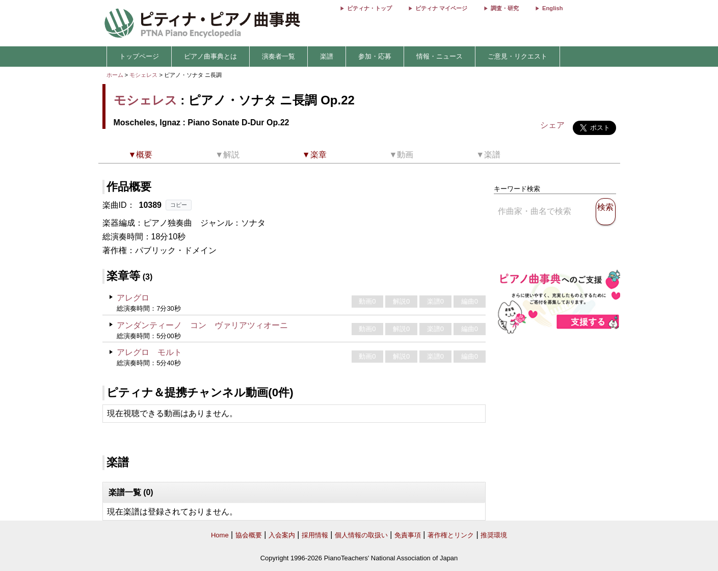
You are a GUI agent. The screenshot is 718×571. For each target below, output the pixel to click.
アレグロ (133, 297)
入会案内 (282, 535)
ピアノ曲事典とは (210, 56)
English (552, 8)
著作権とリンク (451, 535)
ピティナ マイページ (441, 8)
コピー (178, 205)
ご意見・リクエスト (517, 56)
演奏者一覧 (278, 56)
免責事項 (407, 535)
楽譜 (326, 56)
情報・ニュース (439, 56)
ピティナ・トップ (369, 8)
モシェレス (143, 75)
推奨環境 (494, 535)
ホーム (115, 75)
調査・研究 (505, 8)
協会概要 (248, 535)
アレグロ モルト (149, 352)
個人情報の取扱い (361, 535)
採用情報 (315, 535)
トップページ (139, 56)
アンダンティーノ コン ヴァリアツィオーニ (202, 325)
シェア (552, 125)
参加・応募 (374, 56)
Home (220, 535)
